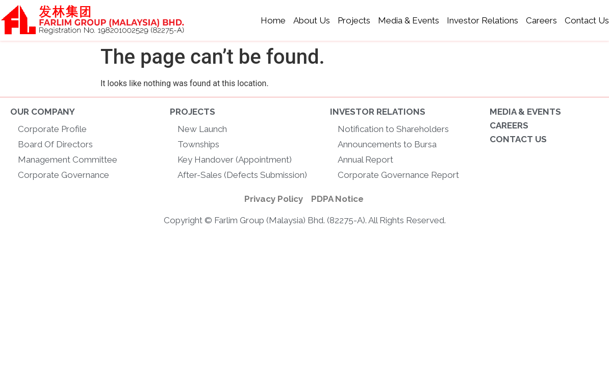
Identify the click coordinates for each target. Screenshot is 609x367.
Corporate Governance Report (398, 175)
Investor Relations (482, 20)
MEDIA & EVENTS (525, 112)
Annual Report (365, 159)
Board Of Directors (55, 144)
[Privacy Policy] (274, 199)
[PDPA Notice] (337, 199)
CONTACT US (518, 139)
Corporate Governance (63, 175)
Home (273, 20)
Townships (198, 144)
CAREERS (509, 125)
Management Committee (67, 159)
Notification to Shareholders (393, 129)
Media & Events (408, 20)
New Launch (202, 129)
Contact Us (587, 20)
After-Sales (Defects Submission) (242, 175)
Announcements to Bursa (387, 144)
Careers (541, 20)
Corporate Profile (52, 129)
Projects (354, 20)
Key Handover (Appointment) (234, 159)
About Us (311, 20)
